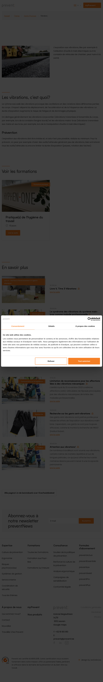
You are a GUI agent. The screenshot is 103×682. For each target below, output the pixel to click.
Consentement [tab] (17, 326)
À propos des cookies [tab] (85, 326)
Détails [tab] (51, 326)
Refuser (51, 361)
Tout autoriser (84, 361)
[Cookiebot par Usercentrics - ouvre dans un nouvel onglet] (89, 319)
